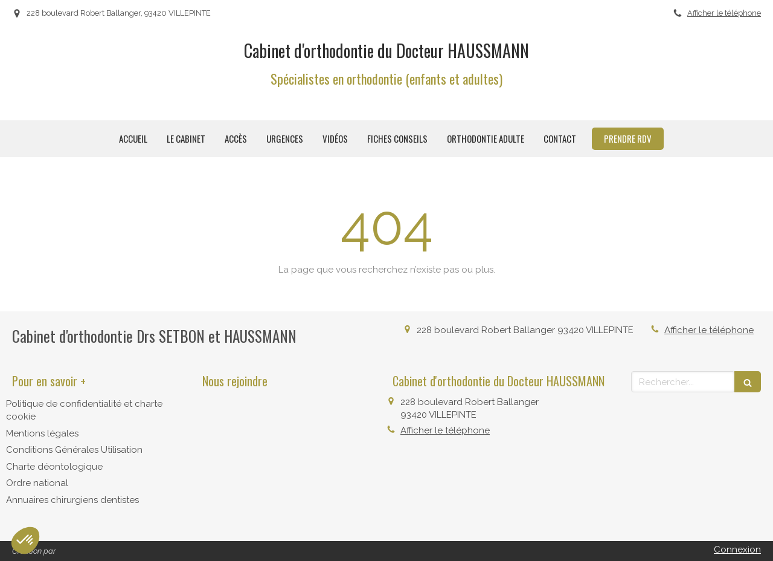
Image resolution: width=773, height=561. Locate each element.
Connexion (737, 549)
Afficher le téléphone (724, 13)
